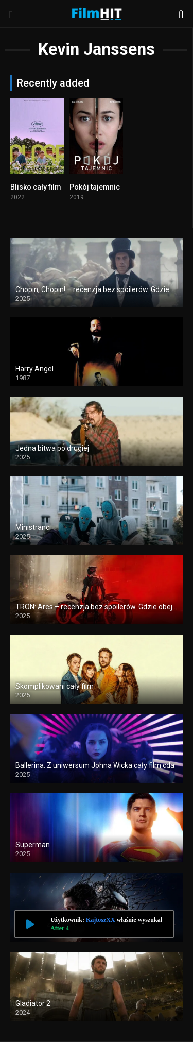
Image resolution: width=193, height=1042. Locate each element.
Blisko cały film (35, 187)
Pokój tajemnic (94, 187)
